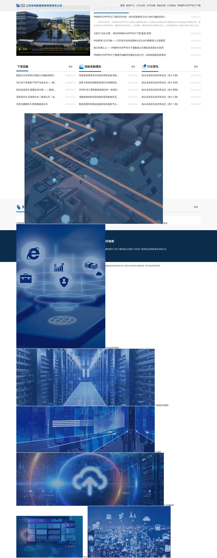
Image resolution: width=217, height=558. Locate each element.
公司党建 (151, 5)
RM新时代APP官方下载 (189, 5)
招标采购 (161, 5)
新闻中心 (130, 5)
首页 (122, 5)
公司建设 (171, 5)
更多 (71, 66)
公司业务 (140, 5)
